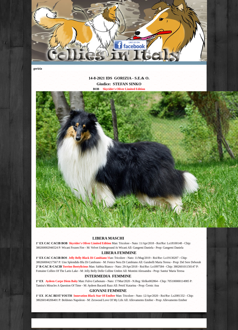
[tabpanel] (119, 190)
